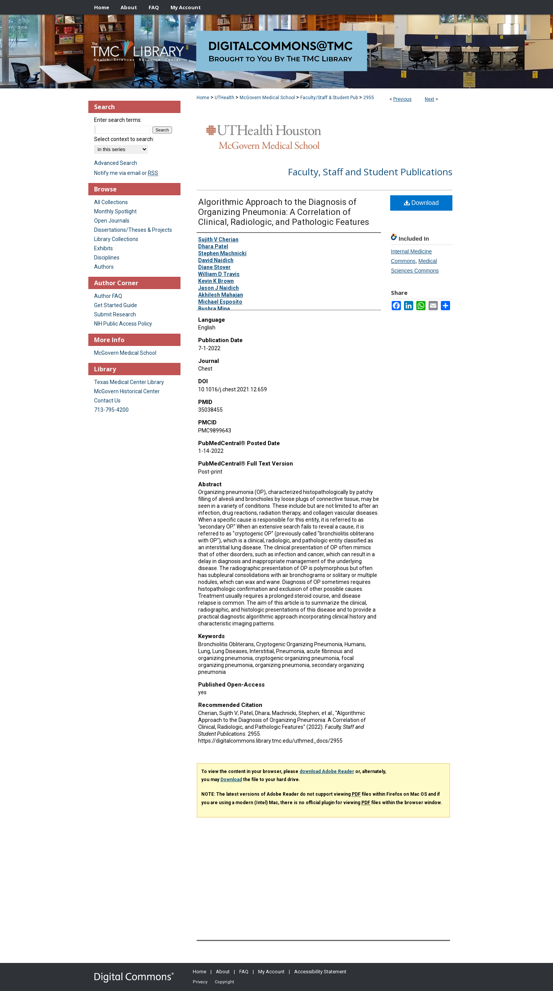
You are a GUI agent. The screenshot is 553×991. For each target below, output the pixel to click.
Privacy (200, 981)
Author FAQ (108, 296)
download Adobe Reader (327, 771)
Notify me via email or (126, 173)
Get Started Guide (115, 305)
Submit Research (115, 314)
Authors (104, 267)
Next (429, 99)
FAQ (243, 971)
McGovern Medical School (267, 97)
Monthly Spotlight (115, 211)
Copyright (224, 981)
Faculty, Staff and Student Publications (370, 171)
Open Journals (111, 221)
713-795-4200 (111, 410)
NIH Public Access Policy (123, 324)
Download (421, 203)
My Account (271, 971)
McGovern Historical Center (127, 391)
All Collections (111, 202)
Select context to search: (124, 139)
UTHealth (224, 97)
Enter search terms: (118, 120)
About (223, 971)
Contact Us (107, 400)
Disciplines (106, 257)
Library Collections (116, 239)
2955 (368, 97)
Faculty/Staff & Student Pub (329, 97)
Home (203, 97)
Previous (402, 99)
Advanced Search (115, 163)
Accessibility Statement (320, 971)
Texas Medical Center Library (129, 382)
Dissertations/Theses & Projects (133, 230)
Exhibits (103, 248)
